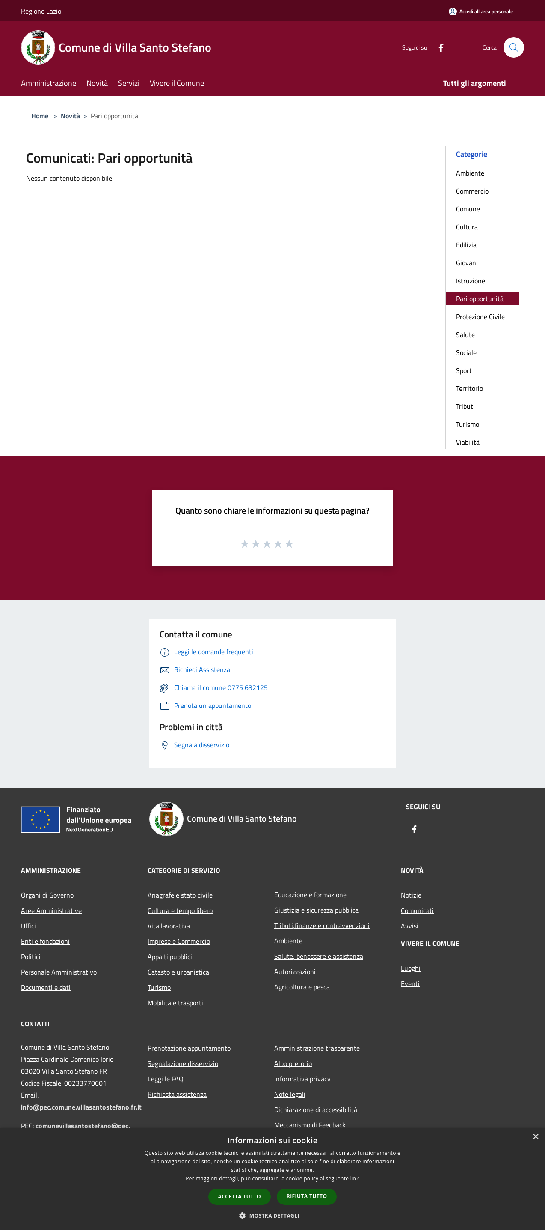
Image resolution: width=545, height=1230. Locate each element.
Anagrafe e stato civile (180, 895)
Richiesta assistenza (177, 1094)
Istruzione (470, 281)
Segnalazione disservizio (183, 1063)
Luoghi (411, 968)
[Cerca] (514, 47)
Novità (70, 116)
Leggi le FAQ (166, 1079)
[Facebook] (437, 47)
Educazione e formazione (310, 894)
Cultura (467, 227)
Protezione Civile (480, 316)
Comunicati (417, 910)
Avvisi (409, 926)
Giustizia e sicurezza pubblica (316, 910)
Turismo (467, 424)
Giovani (467, 263)
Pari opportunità (480, 299)
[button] (272, 1215)
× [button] (535, 1137)
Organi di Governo (47, 895)
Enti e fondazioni (45, 941)
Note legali (289, 1094)
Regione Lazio (41, 11)
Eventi (410, 983)
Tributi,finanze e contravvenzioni (322, 925)
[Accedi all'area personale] (481, 11)
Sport (464, 370)
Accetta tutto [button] (239, 1196)
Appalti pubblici (170, 956)
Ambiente (470, 173)
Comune (468, 209)
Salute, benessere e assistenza (318, 956)
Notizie (411, 895)
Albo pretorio (293, 1063)
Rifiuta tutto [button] (307, 1196)
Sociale (466, 352)
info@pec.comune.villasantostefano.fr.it (81, 1107)
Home (39, 116)
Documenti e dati (46, 987)
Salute (465, 334)
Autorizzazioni (295, 971)
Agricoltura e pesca (302, 987)
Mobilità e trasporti (175, 1003)
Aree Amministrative (51, 910)
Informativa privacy (302, 1079)
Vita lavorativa (169, 926)
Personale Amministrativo (59, 972)
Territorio (469, 388)
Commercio (472, 191)
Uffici (28, 926)
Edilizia (466, 245)
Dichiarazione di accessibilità (315, 1109)
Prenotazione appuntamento (189, 1048)
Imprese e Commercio (179, 941)
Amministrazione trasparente (317, 1048)
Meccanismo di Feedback (310, 1125)
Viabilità (468, 442)
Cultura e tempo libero (180, 910)
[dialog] (272, 1179)
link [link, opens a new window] (354, 1178)
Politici (31, 956)
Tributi (465, 406)
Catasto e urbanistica (178, 972)
